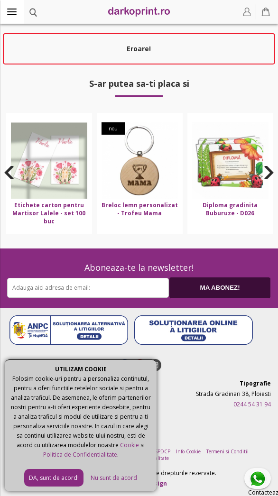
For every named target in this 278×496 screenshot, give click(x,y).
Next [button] (269, 172)
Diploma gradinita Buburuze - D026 (230, 209)
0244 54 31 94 (252, 404)
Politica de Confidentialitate (80, 454)
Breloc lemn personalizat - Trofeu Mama (140, 209)
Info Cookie (188, 451)
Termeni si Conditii (227, 451)
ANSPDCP (159, 451)
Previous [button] (9, 172)
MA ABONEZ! (220, 287)
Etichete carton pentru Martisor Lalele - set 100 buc (48, 213)
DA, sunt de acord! (54, 478)
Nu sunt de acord (114, 478)
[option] (49, 173)
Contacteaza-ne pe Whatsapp (259, 479)
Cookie (129, 445)
